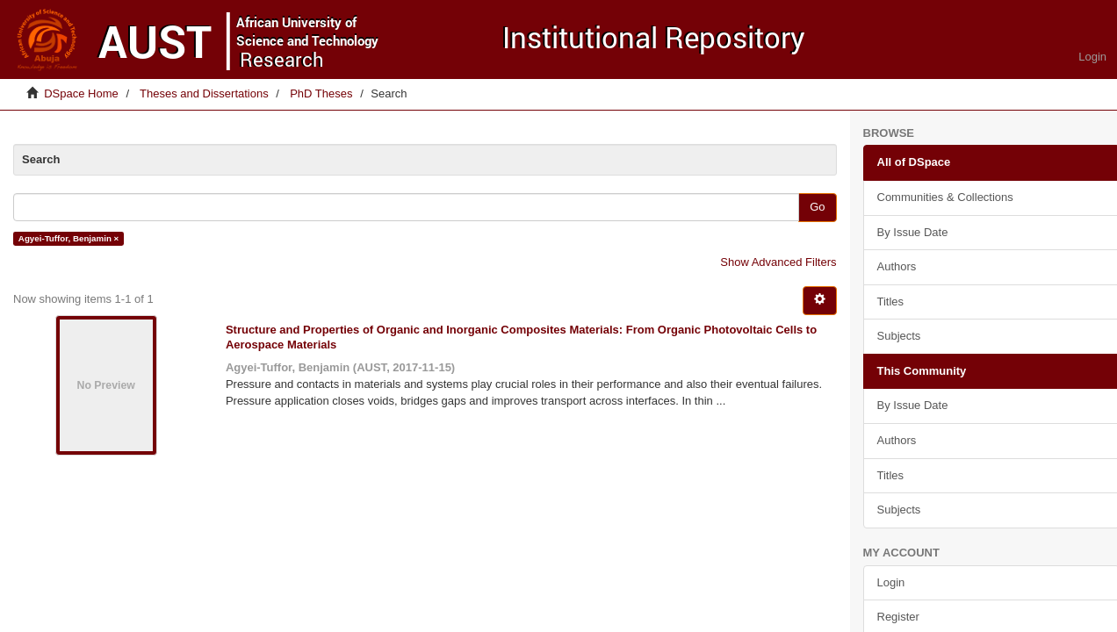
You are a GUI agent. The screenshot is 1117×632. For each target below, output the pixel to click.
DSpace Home (81, 93)
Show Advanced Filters (778, 262)
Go (817, 206)
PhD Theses (321, 93)
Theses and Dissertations (204, 93)
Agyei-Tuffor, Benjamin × (68, 238)
